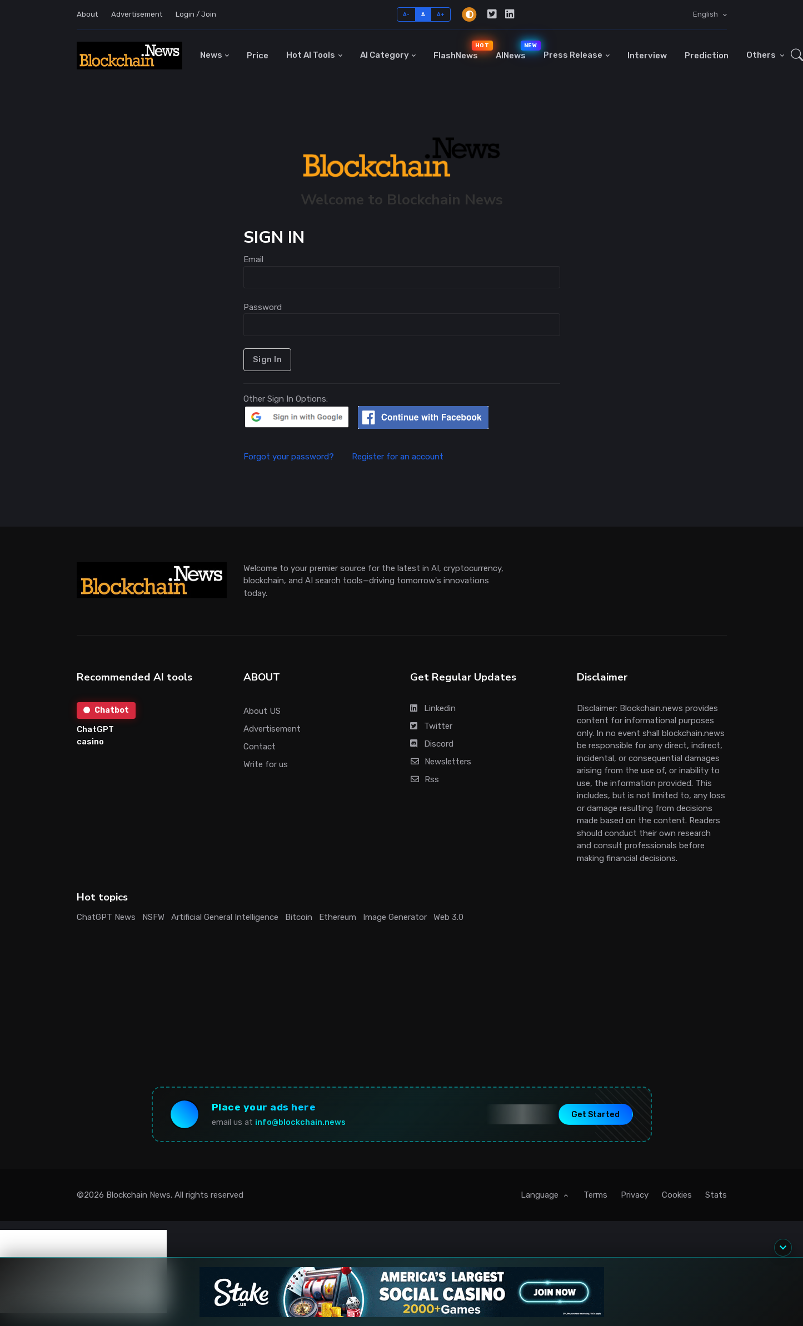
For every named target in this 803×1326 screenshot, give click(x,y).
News (211, 55)
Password (262, 307)
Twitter (431, 726)
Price (257, 56)
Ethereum (337, 917)
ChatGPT (95, 729)
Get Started (595, 1114)
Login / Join (196, 14)
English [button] (706, 14)
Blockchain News (138, 1195)
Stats (716, 1195)
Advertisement (136, 14)
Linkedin (433, 708)
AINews (515, 50)
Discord (431, 744)
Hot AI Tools (310, 55)
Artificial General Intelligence (224, 917)
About (87, 14)
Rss (425, 779)
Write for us (265, 764)
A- (406, 14)
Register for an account (397, 457)
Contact (259, 747)
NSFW (153, 917)
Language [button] (541, 1195)
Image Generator (395, 917)
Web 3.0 (448, 917)
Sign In (267, 359)
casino (90, 742)
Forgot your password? (296, 457)
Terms (595, 1195)
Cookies (677, 1195)
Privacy (635, 1195)
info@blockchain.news (300, 1122)
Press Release (572, 55)
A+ (441, 14)
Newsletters (441, 762)
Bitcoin (298, 917)
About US (262, 711)
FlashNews (460, 50)
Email (253, 259)
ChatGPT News (106, 917)
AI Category (384, 55)
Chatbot (106, 710)
